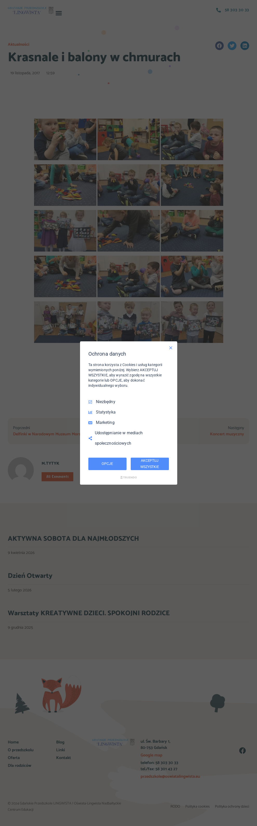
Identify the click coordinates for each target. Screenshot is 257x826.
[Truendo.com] (128, 477)
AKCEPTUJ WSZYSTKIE (149, 463)
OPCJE (107, 464)
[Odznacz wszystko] (170, 347)
